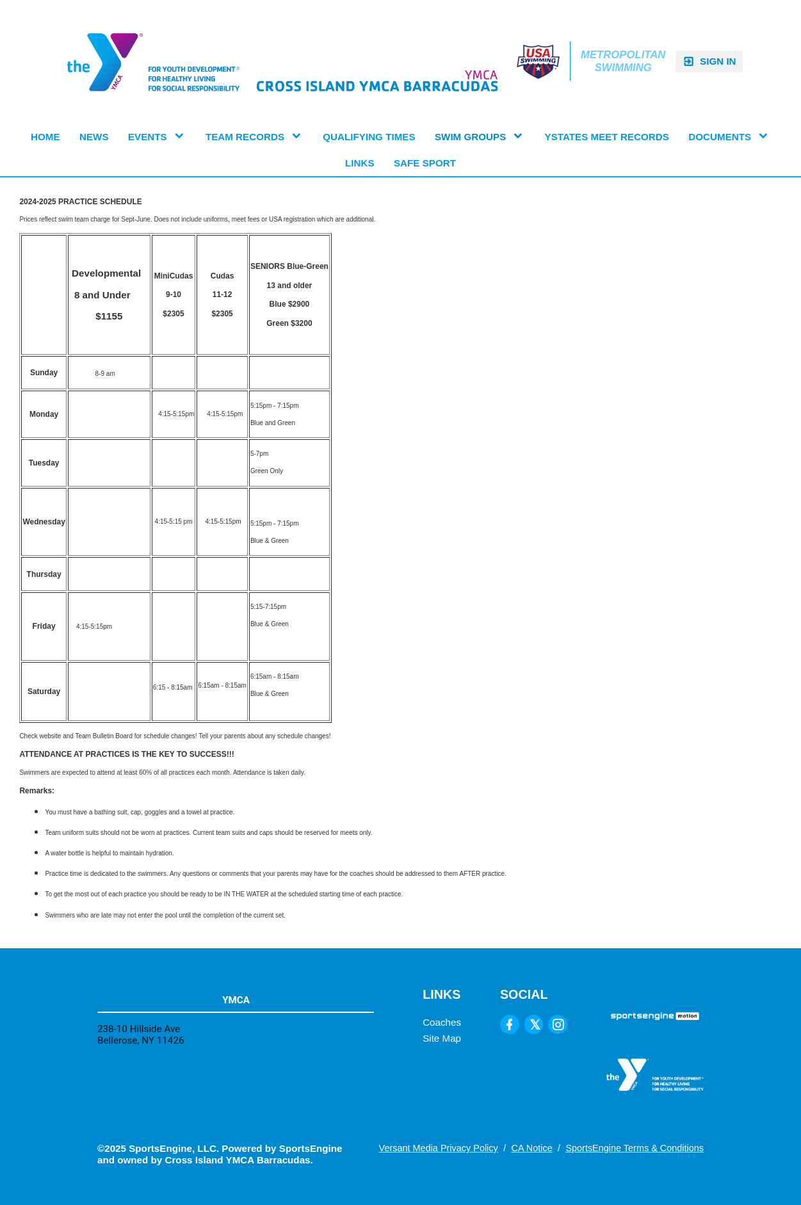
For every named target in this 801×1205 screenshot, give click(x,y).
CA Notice (531, 1148)
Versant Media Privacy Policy (438, 1148)
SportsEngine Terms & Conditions (634, 1148)
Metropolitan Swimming (623, 61)
